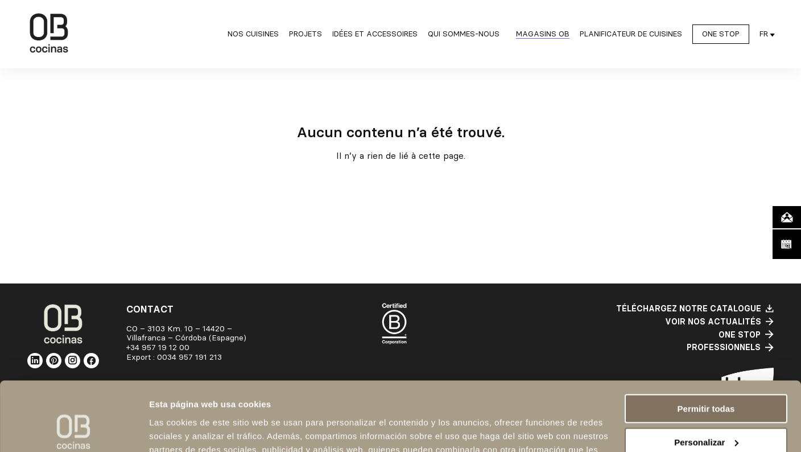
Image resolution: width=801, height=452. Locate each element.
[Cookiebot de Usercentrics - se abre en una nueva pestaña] (73, 429)
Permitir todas (706, 344)
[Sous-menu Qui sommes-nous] (467, 34)
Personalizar (706, 377)
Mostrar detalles (182, 429)
